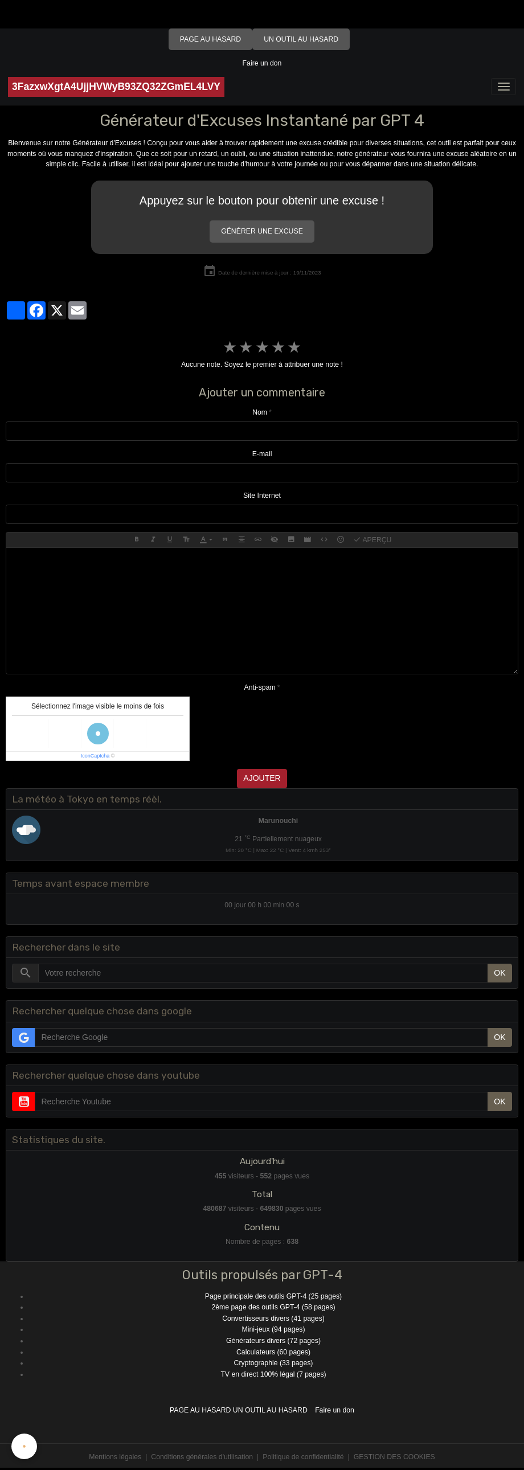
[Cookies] (24, 1446)
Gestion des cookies (394, 1457)
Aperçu (372, 540)
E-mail (262, 454)
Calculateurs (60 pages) (273, 1352)
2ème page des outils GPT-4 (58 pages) (273, 1307)
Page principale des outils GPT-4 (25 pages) (273, 1296)
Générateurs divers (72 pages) (273, 1341)
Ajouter (261, 778)
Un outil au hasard (301, 39)
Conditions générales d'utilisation (202, 1457)
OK (499, 972)
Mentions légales (115, 1457)
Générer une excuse (262, 231)
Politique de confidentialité (303, 1457)
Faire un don (262, 63)
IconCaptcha (95, 756)
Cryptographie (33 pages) (273, 1363)
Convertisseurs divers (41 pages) (273, 1318)
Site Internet (262, 495)
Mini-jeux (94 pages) (273, 1329)
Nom (259, 412)
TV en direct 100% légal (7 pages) (273, 1374)
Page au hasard (210, 39)
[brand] (116, 87)
